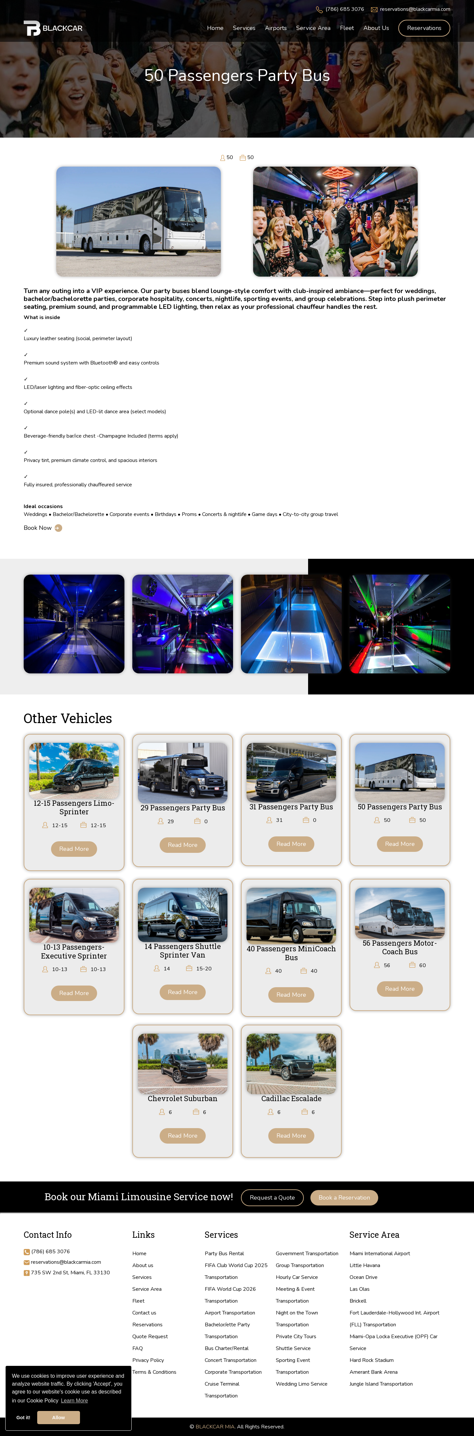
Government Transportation (307, 1253)
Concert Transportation (230, 1360)
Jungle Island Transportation (381, 1384)
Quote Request (150, 1336)
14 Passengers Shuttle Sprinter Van (183, 950)
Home (139, 1253)
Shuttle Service (293, 1348)
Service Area (147, 1289)
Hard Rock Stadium (372, 1360)
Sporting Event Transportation (293, 1366)
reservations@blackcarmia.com (415, 9)
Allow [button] (58, 1417)
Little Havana (365, 1265)
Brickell (358, 1301)
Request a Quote (272, 1198)
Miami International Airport (380, 1253)
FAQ (137, 1348)
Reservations (424, 28)
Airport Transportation (230, 1312)
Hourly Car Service (297, 1277)
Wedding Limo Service (302, 1384)
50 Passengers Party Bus (400, 806)
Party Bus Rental (224, 1253)
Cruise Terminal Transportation (222, 1389)
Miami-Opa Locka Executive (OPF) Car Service (393, 1342)
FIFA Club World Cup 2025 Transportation (236, 1271)
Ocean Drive (364, 1277)
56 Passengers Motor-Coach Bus (400, 947)
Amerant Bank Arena (374, 1372)
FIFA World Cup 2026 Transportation (230, 1295)
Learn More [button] (74, 1400)
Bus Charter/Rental (227, 1348)
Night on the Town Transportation (297, 1318)
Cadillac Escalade (291, 1098)
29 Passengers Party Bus (183, 807)
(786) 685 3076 (345, 9)
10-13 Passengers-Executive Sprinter (74, 951)
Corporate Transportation (233, 1372)
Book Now (38, 528)
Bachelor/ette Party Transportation (227, 1330)
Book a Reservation (344, 1198)
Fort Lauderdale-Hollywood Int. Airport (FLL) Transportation (394, 1318)
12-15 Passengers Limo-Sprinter (74, 807)
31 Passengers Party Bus (291, 806)
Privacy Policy (148, 1360)
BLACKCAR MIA (215, 1426)
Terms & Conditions (154, 1372)
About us (142, 1265)
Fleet (138, 1301)
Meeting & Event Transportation (295, 1295)
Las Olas (360, 1289)
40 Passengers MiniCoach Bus (291, 953)
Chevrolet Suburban (183, 1098)
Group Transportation (300, 1265)
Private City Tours (296, 1336)
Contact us (144, 1312)
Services (142, 1277)
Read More (74, 849)
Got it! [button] (23, 1417)
